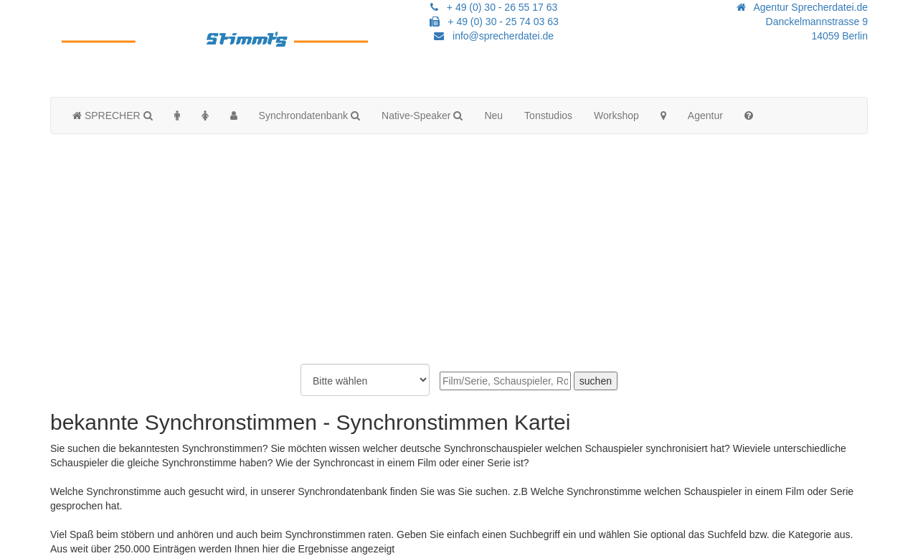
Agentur (705, 115)
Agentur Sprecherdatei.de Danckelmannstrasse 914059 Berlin (802, 21)
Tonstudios (548, 115)
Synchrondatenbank (309, 115)
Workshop (616, 115)
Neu (493, 115)
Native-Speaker (422, 115)
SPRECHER (112, 115)
